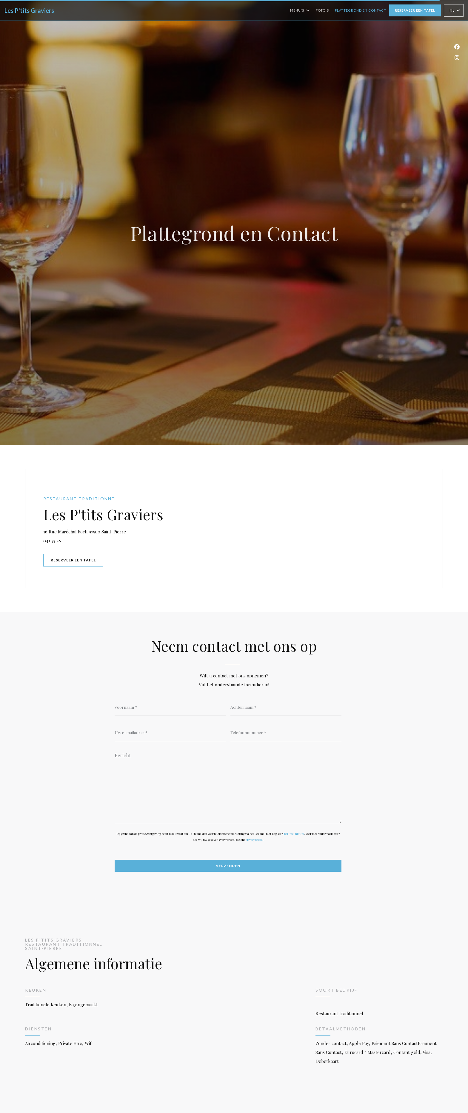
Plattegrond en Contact (360, 10)
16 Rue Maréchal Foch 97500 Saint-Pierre (115, 531)
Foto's (322, 10)
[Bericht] (228, 786)
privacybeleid (254, 840)
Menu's (300, 10)
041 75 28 (52, 541)
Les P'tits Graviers (29, 10)
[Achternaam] (285, 707)
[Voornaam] (170, 707)
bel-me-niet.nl (294, 834)
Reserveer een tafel (415, 10)
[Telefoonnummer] (285, 732)
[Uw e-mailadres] (170, 732)
